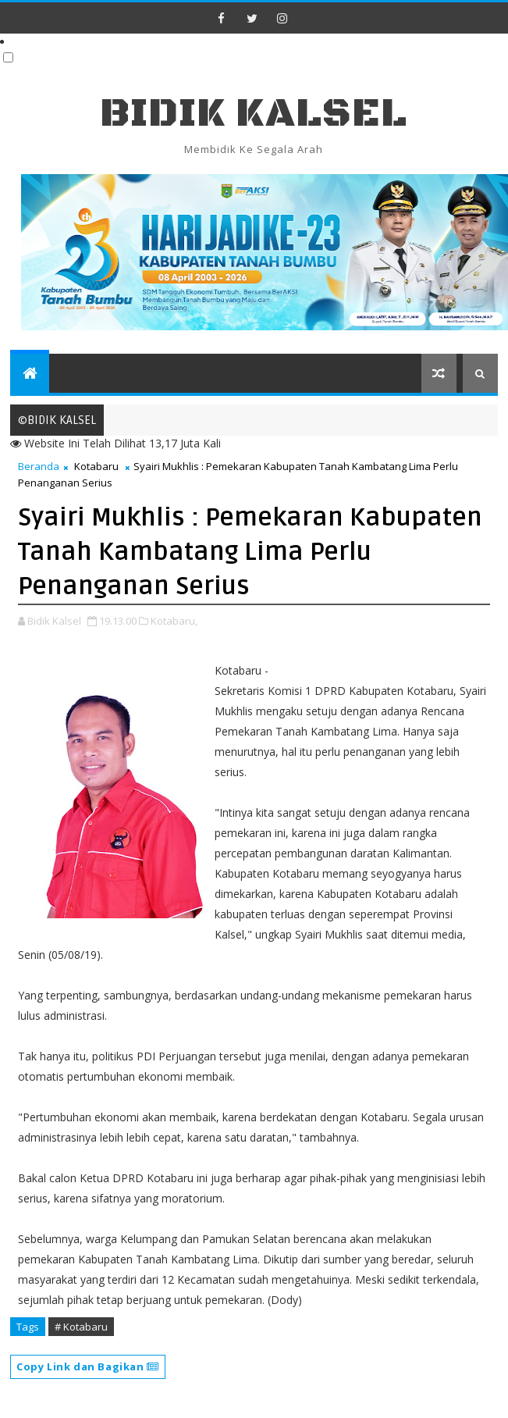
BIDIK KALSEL (253, 113)
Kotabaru (96, 466)
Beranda (38, 466)
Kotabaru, (174, 621)
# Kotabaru (81, 1327)
